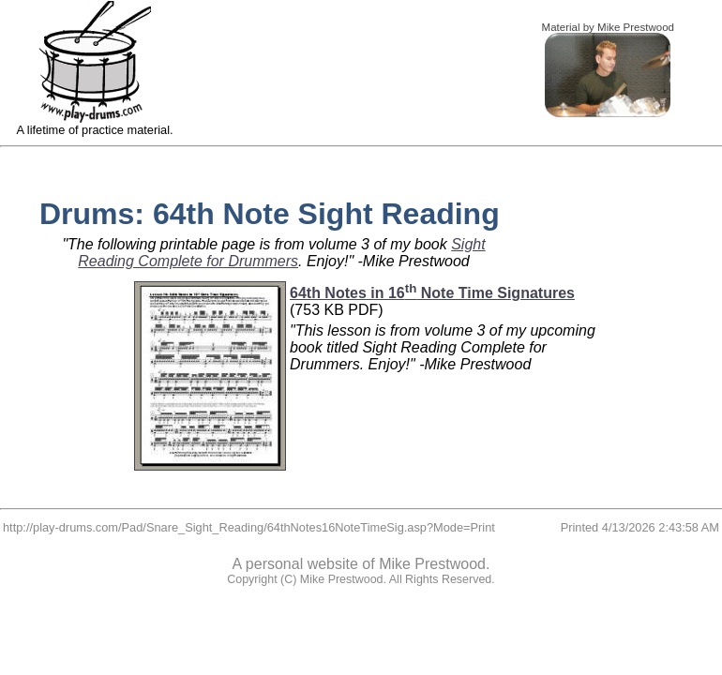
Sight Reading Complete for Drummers (281, 252)
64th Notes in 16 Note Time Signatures (432, 293)
